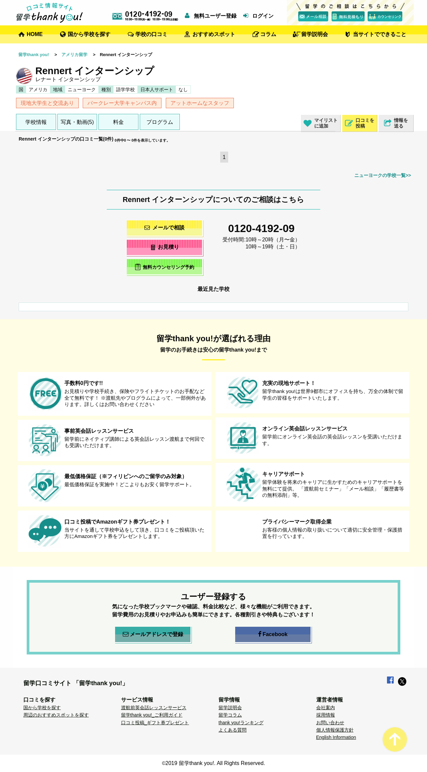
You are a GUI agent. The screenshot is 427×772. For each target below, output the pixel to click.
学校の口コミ (151, 34)
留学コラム (230, 715)
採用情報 (325, 715)
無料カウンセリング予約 (164, 267)
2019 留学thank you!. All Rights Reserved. (215, 763)
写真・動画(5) (77, 122)
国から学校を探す (89, 34)
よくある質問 (233, 730)
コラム (268, 34)
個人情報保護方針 (335, 730)
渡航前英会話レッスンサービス (153, 707)
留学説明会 (314, 34)
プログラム (159, 122)
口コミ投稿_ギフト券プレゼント (155, 722)
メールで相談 (164, 227)
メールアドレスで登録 (153, 634)
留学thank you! (33, 54)
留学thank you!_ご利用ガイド (151, 715)
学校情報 (36, 122)
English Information (336, 737)
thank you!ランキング (241, 722)
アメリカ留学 (74, 54)
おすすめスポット (213, 34)
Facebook (273, 634)
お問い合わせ (330, 722)
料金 (118, 122)
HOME (35, 34)
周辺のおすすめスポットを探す (56, 715)
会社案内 (325, 707)
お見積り (164, 247)
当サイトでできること (379, 34)
